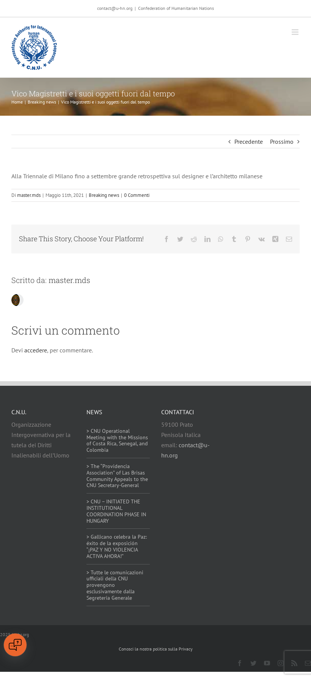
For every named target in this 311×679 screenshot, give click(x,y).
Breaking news (104, 195)
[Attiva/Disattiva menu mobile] (296, 32)
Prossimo (282, 141)
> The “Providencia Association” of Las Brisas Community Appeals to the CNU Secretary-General (117, 476)
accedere (35, 350)
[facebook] (240, 663)
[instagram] (281, 663)
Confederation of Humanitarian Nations (176, 8)
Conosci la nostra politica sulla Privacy (156, 649)
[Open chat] (15, 644)
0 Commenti (136, 195)
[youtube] (267, 663)
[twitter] (253, 663)
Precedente (248, 141)
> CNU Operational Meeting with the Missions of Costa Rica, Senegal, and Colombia (117, 440)
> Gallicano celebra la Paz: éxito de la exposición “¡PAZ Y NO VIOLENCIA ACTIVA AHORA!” (116, 546)
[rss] (294, 663)
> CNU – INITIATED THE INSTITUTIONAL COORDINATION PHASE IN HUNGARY (116, 511)
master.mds (29, 195)
